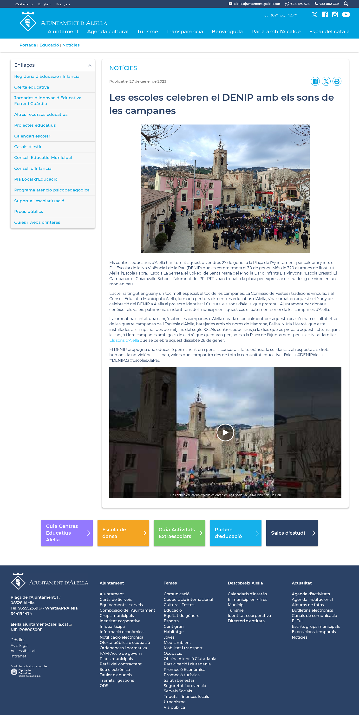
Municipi (236, 605)
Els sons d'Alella (124, 340)
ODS (104, 685)
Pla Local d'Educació (36, 179)
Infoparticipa (112, 626)
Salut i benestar (179, 680)
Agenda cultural (108, 31)
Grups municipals (117, 615)
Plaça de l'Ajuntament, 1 (34, 597)
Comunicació (176, 594)
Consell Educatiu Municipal (43, 157)
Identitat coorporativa (249, 615)
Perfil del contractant (121, 664)
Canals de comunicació (314, 615)
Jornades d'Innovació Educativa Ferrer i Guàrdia (47, 100)
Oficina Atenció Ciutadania (190, 658)
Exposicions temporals (314, 632)
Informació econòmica (122, 632)
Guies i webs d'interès (37, 222)
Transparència (184, 31)
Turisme (147, 31)
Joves (169, 637)
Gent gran (174, 626)
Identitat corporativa (120, 621)
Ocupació (173, 653)
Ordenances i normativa (123, 648)
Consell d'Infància (33, 168)
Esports (171, 621)
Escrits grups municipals (316, 626)
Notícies (71, 45)
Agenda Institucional (312, 599)
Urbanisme (175, 702)
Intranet (18, 656)
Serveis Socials (178, 691)
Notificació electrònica (122, 637)
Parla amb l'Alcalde (276, 31)
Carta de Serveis (116, 599)
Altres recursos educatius (41, 114)
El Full (297, 621)
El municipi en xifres (247, 599)
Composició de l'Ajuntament (127, 610)
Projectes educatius (35, 125)
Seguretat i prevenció (185, 685)
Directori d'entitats (246, 621)
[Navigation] (225, 432)
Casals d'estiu (28, 146)
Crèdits (18, 640)
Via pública (174, 707)
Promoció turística (182, 675)
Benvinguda (227, 31)
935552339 (28, 608)
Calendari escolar (32, 136)
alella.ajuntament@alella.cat (39, 624)
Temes (170, 583)
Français (63, 4)
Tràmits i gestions (117, 680)
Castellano (24, 4)
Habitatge (174, 632)
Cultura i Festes (179, 605)
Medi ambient (177, 642)
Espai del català (329, 31)
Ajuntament (63, 31)
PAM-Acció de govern (121, 653)
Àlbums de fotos (308, 605)
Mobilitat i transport (183, 648)
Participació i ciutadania (187, 664)
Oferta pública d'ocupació (125, 642)
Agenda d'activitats (311, 594)
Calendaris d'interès (247, 594)
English (44, 4)
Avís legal (19, 645)
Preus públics (28, 211)
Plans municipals (116, 658)
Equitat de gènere (182, 615)
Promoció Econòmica (185, 669)
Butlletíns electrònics (312, 610)
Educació (49, 45)
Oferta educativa (31, 87)
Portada (28, 45)
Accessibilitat (23, 651)
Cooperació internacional (188, 599)
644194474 (21, 613)
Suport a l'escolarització (39, 200)
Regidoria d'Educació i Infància (46, 76)
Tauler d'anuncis (116, 675)
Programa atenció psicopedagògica (52, 190)
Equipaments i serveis (121, 605)
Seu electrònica (115, 669)
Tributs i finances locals (186, 696)
